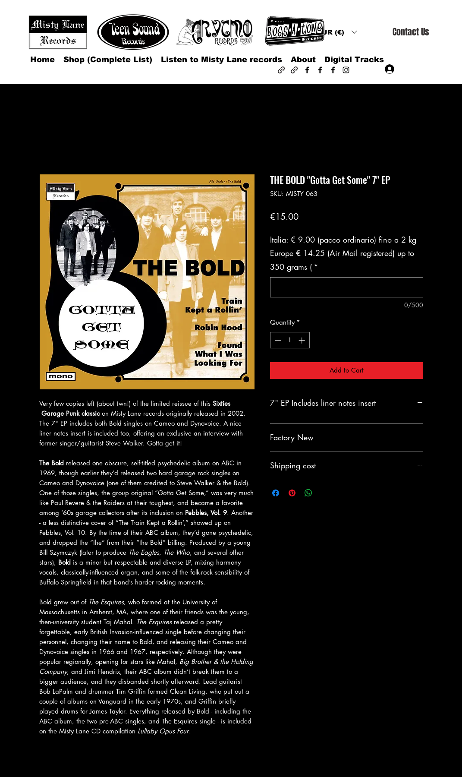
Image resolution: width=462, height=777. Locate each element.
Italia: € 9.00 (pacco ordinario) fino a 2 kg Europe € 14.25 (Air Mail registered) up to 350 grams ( (343, 253)
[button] (336, 32)
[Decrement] (277, 340)
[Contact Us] (410, 32)
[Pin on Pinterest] (292, 493)
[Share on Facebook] (275, 493)
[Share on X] (325, 493)
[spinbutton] (290, 340)
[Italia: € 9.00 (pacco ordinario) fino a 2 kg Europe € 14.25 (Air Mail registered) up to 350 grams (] (346, 287)
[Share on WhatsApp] (308, 493)
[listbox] (336, 32)
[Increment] (302, 340)
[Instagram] (346, 70)
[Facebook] (307, 70)
